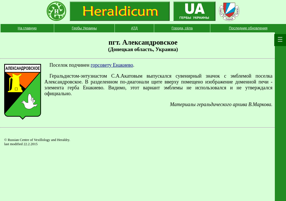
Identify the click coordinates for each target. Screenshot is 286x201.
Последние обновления (248, 28)
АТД (134, 28)
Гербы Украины (84, 28)
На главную (27, 28)
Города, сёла (182, 28)
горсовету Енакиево (112, 65)
